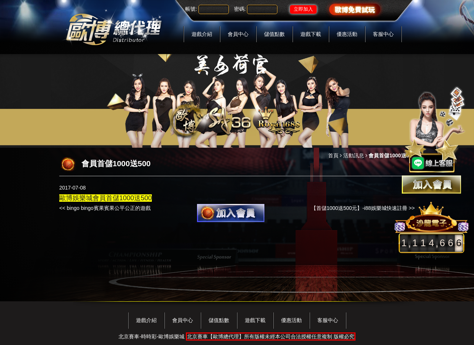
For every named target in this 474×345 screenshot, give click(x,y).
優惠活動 (347, 34)
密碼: (240, 9)
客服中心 (383, 34)
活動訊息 (353, 155)
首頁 (333, 155)
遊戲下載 (310, 34)
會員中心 (238, 34)
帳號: (191, 9)
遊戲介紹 (201, 34)
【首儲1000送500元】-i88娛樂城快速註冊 (359, 208)
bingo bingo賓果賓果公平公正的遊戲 (108, 208)
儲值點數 (274, 34)
